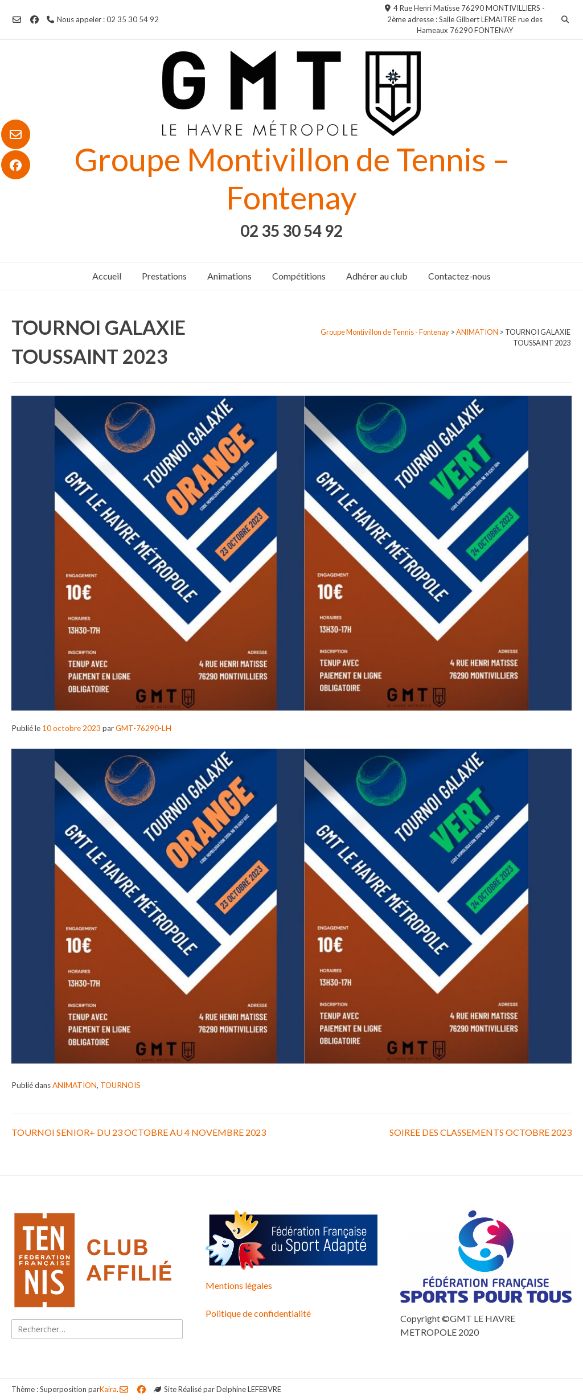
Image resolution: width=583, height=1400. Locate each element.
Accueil (106, 275)
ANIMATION (74, 1085)
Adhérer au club (377, 275)
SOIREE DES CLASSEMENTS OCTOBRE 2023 (480, 1132)
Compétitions (299, 275)
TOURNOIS (120, 1085)
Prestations (164, 275)
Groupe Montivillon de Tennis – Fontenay (292, 178)
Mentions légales (239, 1285)
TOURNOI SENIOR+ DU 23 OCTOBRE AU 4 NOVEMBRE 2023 (138, 1132)
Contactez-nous (459, 275)
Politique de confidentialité (258, 1313)
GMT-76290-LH (143, 728)
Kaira (108, 1389)
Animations (229, 275)
